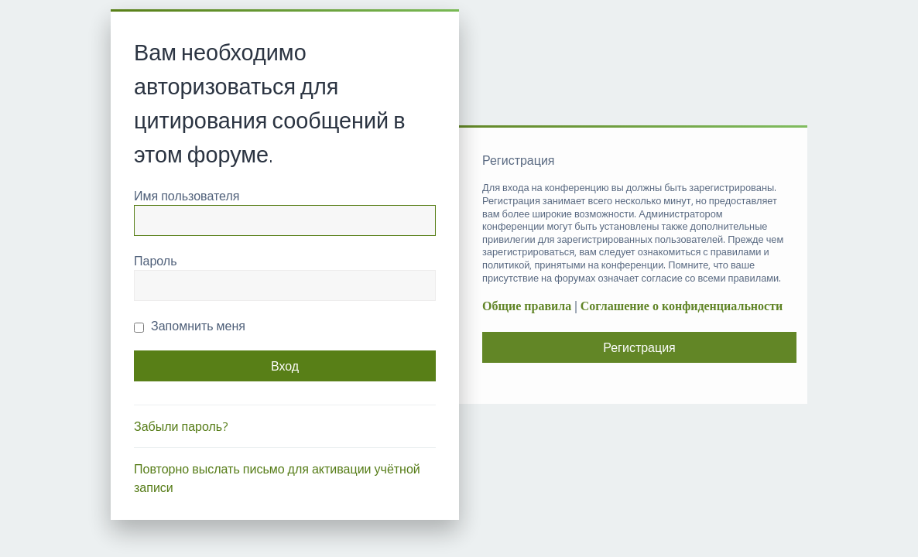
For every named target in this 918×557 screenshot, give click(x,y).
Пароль (155, 260)
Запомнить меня (189, 325)
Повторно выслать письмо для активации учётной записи (277, 478)
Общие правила (526, 306)
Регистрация (639, 347)
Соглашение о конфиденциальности (682, 306)
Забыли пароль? (181, 426)
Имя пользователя (186, 195)
